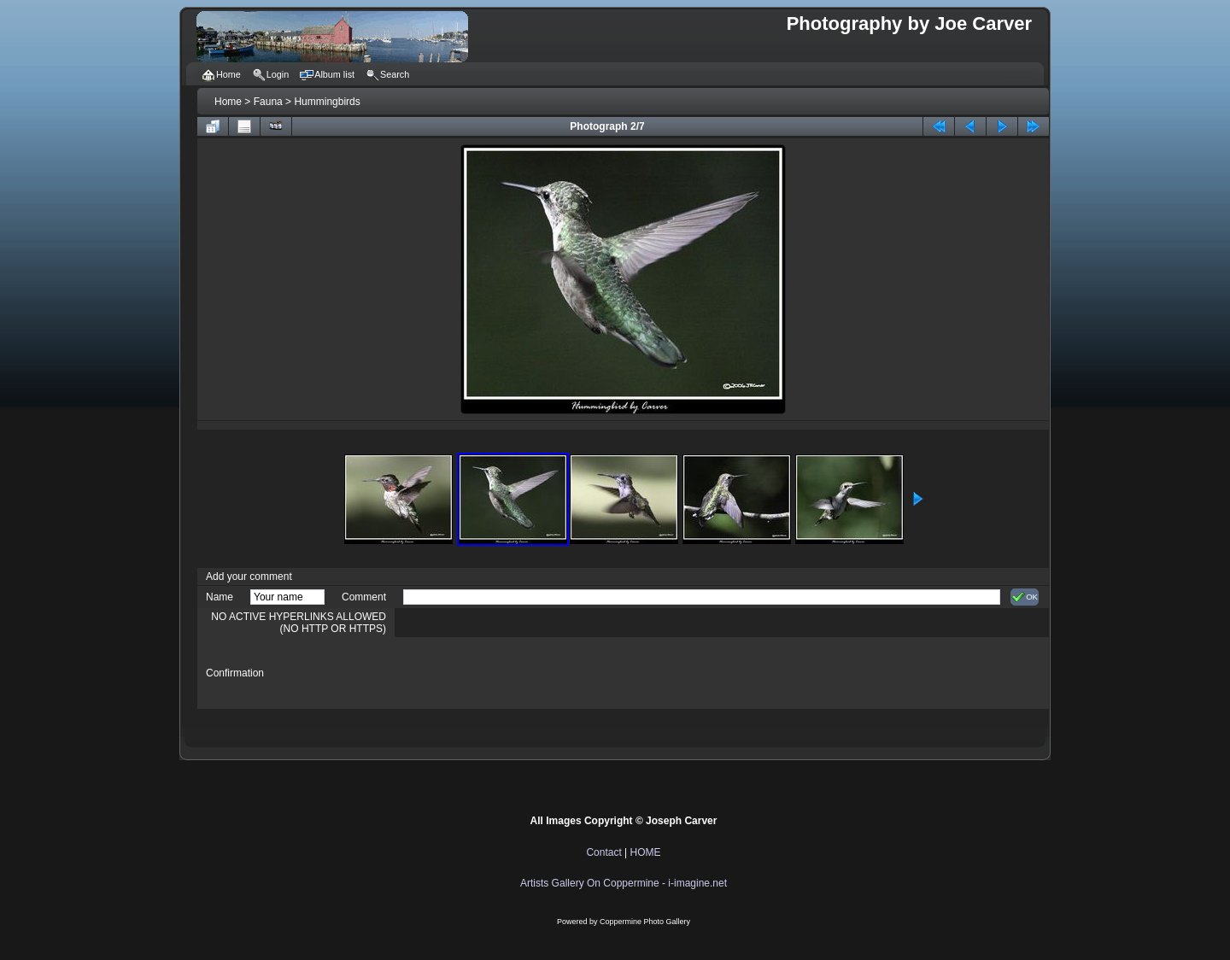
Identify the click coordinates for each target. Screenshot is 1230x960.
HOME (645, 852)
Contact (603, 852)
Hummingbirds (327, 102)
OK (1024, 597)
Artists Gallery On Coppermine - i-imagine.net (623, 883)
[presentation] (533, 673)
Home (228, 102)
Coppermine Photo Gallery (645, 921)
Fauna (268, 102)
